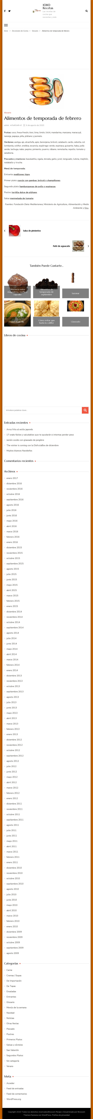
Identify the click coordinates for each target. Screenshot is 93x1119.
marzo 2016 (12, 531)
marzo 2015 (12, 595)
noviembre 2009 (15, 937)
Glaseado (75, 321)
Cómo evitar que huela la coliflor (46, 321)
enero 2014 (12, 670)
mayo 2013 (12, 712)
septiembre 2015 (15, 563)
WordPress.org (14, 1099)
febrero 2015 (13, 600)
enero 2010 (12, 926)
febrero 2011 (13, 857)
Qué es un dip (17, 321)
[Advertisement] (46, 49)
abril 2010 (12, 910)
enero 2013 (12, 734)
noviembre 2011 (15, 809)
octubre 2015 (13, 558)
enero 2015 (12, 606)
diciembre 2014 (14, 611)
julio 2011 (11, 830)
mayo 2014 (12, 648)
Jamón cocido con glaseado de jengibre (25, 440)
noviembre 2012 (15, 744)
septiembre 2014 (15, 627)
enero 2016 (12, 542)
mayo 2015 (12, 584)
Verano (10, 1066)
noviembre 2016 (15, 488)
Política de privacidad (61, 1115)
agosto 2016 (13, 504)
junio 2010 (12, 899)
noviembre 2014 (15, 616)
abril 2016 (12, 526)
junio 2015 (12, 579)
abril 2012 (12, 782)
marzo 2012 (12, 787)
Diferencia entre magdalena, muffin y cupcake (17, 292)
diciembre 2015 (14, 547)
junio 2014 (12, 643)
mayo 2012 (12, 777)
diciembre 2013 (14, 675)
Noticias (10, 1018)
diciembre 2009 (14, 931)
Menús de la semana (16, 1007)
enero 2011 (12, 862)
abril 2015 (12, 590)
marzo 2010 (12, 915)
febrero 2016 (13, 536)
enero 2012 (12, 798)
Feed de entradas (15, 1088)
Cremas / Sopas (14, 975)
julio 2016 (11, 510)
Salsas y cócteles (15, 1044)
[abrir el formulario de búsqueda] (86, 11)
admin (6, 125)
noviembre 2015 (15, 552)
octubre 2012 (13, 750)
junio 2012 (12, 771)
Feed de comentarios (17, 1093)
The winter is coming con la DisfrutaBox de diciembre (33, 445)
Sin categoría (13, 1060)
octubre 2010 (13, 878)
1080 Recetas (48, 6)
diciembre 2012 (14, 739)
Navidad (10, 1012)
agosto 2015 (13, 568)
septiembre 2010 (15, 883)
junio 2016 (12, 515)
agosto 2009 (13, 953)
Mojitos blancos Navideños (19, 450)
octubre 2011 (13, 814)
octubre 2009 (13, 942)
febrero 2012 (13, 793)
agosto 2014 (13, 632)
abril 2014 (12, 654)
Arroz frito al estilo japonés (20, 429)
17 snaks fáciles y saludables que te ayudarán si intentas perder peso (40, 434)
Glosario (7, 113)
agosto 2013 (13, 696)
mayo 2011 (12, 841)
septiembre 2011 (15, 819)
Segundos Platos (15, 1055)
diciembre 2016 (14, 483)
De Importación (14, 980)
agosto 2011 (13, 825)
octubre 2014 (13, 622)
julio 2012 (11, 766)
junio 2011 (12, 835)
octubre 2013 (13, 686)
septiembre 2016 (15, 499)
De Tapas (11, 986)
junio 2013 (12, 707)
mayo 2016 (12, 520)
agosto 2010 (13, 889)
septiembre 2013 (15, 691)
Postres (10, 1034)
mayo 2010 (12, 905)
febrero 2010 (13, 921)
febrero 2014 (13, 664)
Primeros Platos (14, 1039)
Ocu (86, 207)
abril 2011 (12, 846)
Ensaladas (11, 991)
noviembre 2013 (15, 680)
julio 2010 (11, 894)
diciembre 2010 (14, 867)
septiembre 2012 (15, 755)
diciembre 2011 (14, 803)
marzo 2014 (12, 659)
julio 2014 (11, 638)
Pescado (11, 1028)
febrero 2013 (13, 728)
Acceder (10, 1083)
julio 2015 (11, 574)
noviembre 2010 (15, 873)
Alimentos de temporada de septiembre (46, 292)
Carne (9, 970)
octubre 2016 (13, 494)
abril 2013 (12, 718)
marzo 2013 (12, 723)
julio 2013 (11, 702)
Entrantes (11, 996)
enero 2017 (12, 478)
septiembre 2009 (15, 947)
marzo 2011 (12, 851)
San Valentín (13, 1050)
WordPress (46, 1115)
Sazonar (75, 293)
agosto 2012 (13, 761)
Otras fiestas (13, 1023)
